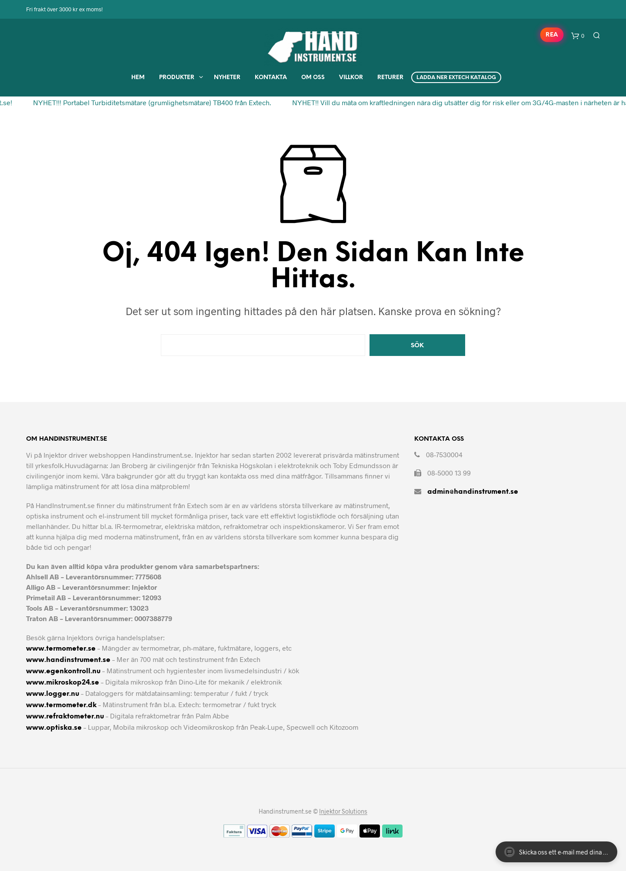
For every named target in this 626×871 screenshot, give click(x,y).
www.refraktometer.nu (65, 716)
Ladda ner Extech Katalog (456, 77)
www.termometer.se (61, 648)
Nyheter (227, 77)
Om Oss (313, 77)
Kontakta (271, 77)
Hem (138, 77)
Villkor (351, 77)
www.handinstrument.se (68, 660)
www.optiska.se (54, 727)
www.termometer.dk (61, 705)
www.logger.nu (52, 694)
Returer (390, 77)
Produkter (176, 77)
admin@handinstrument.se (472, 491)
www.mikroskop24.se (62, 682)
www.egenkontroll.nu (63, 671)
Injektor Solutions (343, 811)
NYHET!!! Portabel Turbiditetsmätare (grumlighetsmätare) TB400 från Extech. (149, 102)
